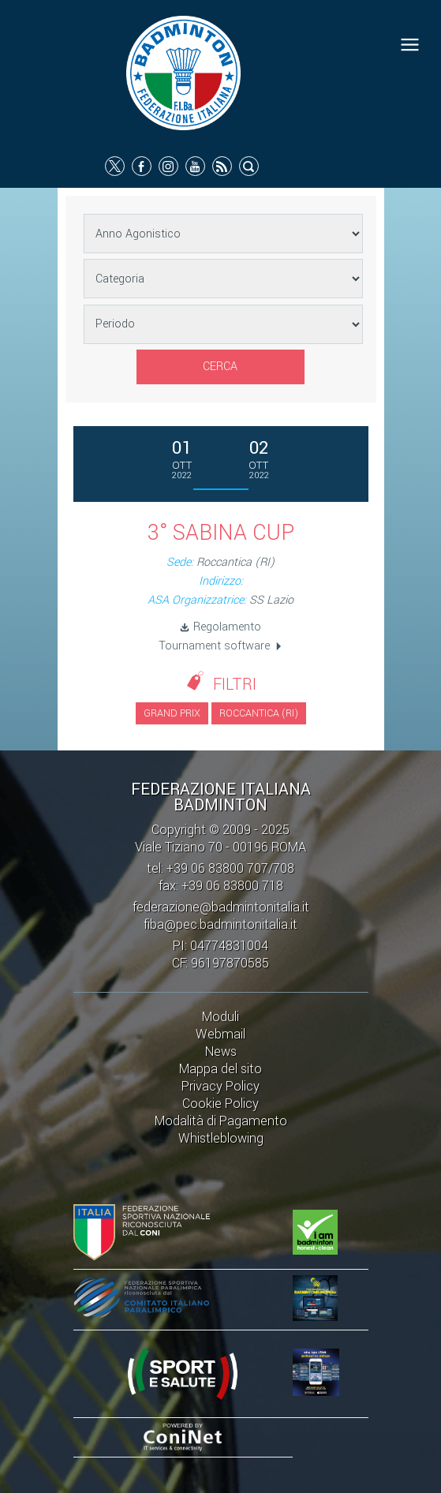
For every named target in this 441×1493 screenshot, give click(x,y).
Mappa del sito (220, 1069)
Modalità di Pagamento (221, 1121)
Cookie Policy (220, 1103)
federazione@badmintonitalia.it (221, 907)
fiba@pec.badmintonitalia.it (220, 924)
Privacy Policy (220, 1086)
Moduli (220, 1017)
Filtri (234, 684)
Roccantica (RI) (258, 713)
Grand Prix (172, 713)
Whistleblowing (220, 1138)
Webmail (220, 1034)
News (221, 1051)
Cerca (220, 366)
